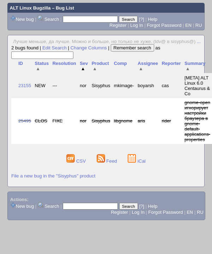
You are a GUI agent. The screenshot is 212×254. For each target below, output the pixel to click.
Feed (108, 161)
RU (198, 25)
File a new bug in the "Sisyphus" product (53, 176)
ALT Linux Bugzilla (30, 8)
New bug (25, 19)
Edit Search (54, 47)
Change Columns (89, 47)
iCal (137, 161)
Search (51, 19)
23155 (24, 85)
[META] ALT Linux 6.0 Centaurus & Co (197, 85)
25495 (24, 120)
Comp (120, 63)
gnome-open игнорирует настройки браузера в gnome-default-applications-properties (197, 121)
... (199, 41)
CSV (76, 161)
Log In (136, 25)
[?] (141, 19)
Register (117, 25)
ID (20, 63)
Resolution (64, 63)
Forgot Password (164, 25)
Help (152, 19)
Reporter (171, 63)
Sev (84, 66)
